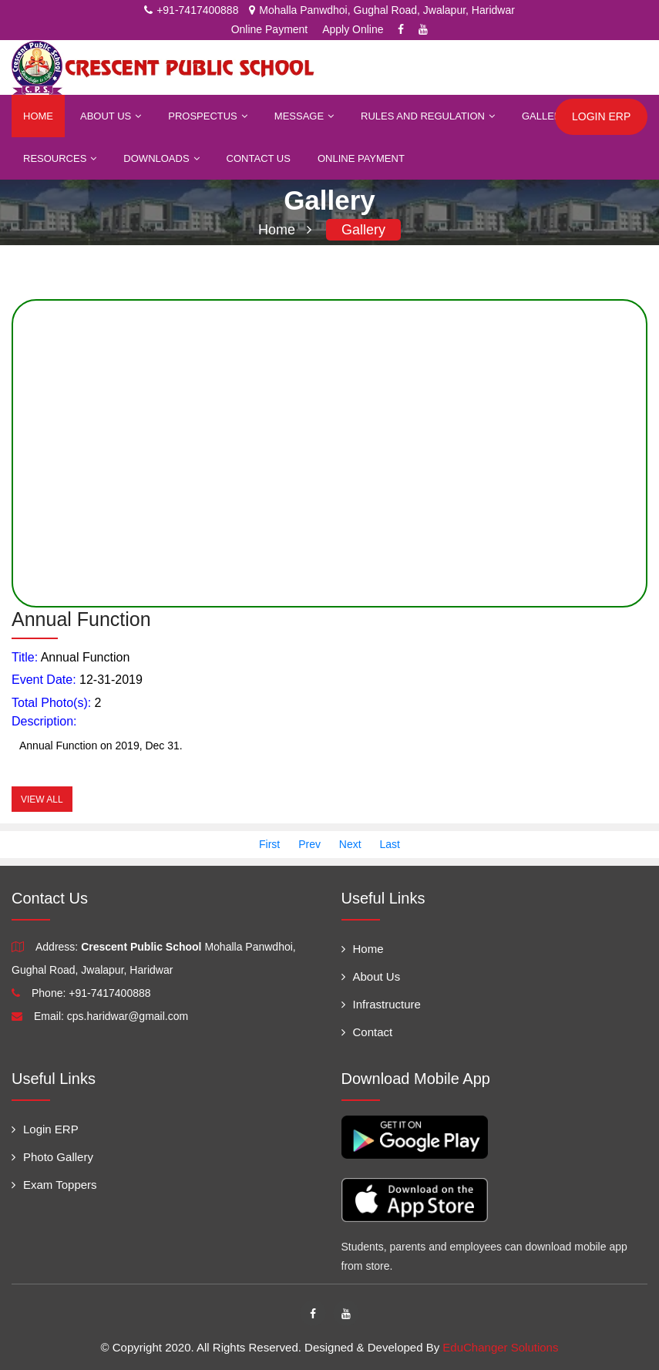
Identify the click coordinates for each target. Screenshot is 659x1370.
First (269, 844)
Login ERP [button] (601, 116)
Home (38, 116)
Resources (59, 158)
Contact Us (259, 158)
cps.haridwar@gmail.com (127, 1016)
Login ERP (45, 1129)
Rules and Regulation (428, 116)
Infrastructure (381, 1004)
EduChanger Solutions (500, 1347)
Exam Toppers (54, 1184)
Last (390, 844)
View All (42, 798)
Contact (367, 1031)
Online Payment (269, 29)
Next (350, 844)
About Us (110, 116)
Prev (309, 844)
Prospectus (207, 116)
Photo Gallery (52, 1156)
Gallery (550, 116)
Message (304, 116)
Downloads (161, 158)
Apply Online (352, 29)
